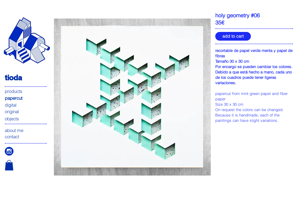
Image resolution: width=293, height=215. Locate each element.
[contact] (26, 136)
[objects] (26, 119)
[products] (26, 91)
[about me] (26, 130)
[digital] (26, 104)
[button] (9, 165)
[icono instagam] (9, 151)
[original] (26, 111)
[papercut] (26, 98)
